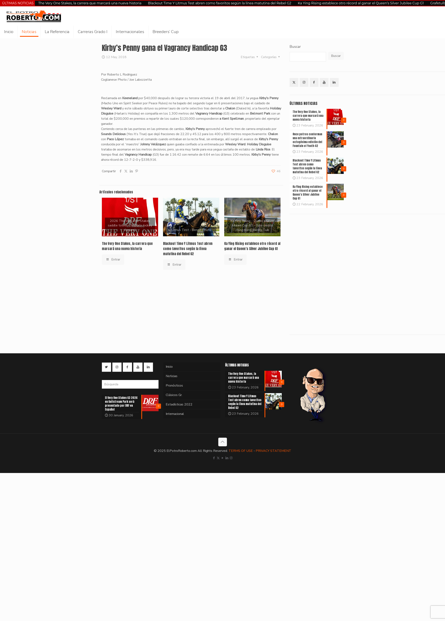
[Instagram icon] (231, 458)
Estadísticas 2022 (179, 404)
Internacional (175, 414)
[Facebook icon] (213, 458)
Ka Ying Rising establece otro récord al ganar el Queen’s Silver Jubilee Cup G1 (361, 3)
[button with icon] (294, 82)
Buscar (295, 46)
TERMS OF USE (241, 451)
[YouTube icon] (222, 458)
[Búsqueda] (130, 384)
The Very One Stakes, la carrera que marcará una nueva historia (89, 3)
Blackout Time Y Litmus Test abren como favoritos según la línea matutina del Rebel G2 (219, 3)
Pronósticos (174, 385)
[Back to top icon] (222, 442)
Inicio (169, 366)
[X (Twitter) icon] (218, 458)
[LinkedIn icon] (226, 458)
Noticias (171, 376)
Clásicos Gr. (174, 395)
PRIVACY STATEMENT (273, 451)
